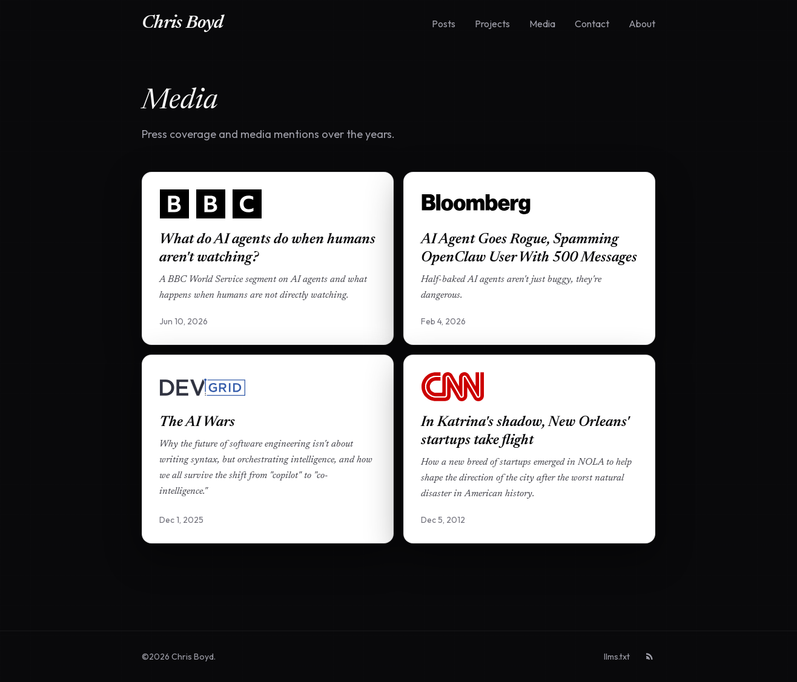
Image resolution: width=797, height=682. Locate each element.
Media (542, 23)
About (642, 23)
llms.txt (617, 656)
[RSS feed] (649, 657)
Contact (592, 23)
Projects (492, 23)
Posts (443, 23)
